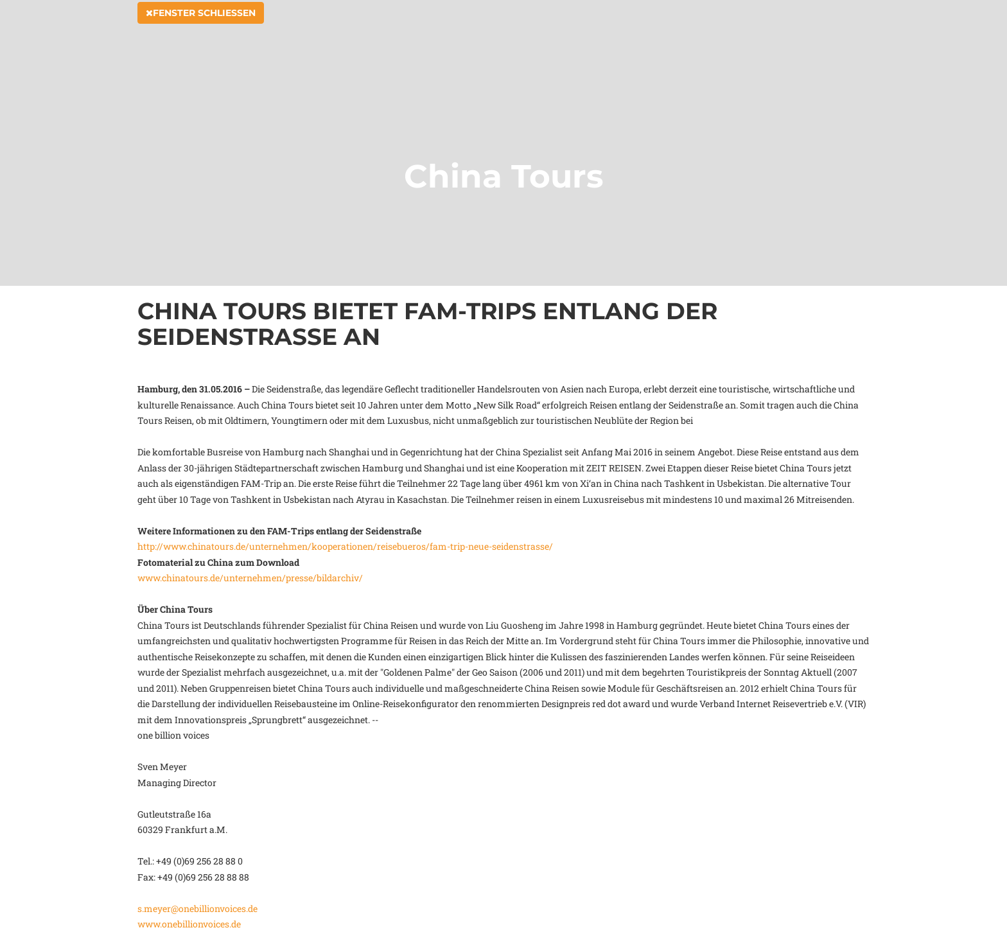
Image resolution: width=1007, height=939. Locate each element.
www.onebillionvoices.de (189, 924)
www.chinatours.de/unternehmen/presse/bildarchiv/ (250, 578)
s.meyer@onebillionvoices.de (197, 908)
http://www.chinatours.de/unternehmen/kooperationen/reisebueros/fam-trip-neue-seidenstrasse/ (345, 546)
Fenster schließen (201, 27)
